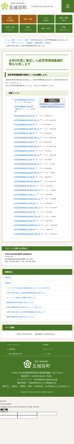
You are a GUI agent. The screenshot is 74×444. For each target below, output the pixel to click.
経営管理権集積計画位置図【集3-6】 (27, 155)
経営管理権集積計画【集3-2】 (25, 116)
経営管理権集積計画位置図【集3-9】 (27, 181)
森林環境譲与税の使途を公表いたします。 (21, 302)
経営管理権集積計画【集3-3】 (25, 124)
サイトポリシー (14, 345)
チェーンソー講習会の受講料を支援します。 (21, 297)
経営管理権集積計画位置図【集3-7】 (27, 164)
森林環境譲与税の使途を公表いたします (20, 317)
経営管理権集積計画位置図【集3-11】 (28, 199)
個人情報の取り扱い (16, 354)
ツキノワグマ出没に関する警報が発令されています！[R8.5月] (27, 288)
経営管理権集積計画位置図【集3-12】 (28, 207)
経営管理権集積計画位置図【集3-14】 (28, 225)
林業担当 (8, 272)
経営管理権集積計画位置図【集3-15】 (28, 234)
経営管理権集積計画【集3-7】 (25, 159)
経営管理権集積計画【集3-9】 (25, 177)
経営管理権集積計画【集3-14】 (25, 221)
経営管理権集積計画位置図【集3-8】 (27, 172)
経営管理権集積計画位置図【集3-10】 (28, 190)
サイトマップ (48, 349)
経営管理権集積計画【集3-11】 (25, 194)
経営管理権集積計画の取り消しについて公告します (24, 307)
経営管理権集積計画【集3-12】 (25, 203)
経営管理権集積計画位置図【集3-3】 (27, 129)
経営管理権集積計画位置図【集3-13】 (28, 216)
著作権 (46, 345)
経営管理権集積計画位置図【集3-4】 (27, 137)
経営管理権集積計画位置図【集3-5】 (27, 146)
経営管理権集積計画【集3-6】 (25, 151)
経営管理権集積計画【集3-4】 (25, 133)
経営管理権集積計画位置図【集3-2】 (27, 120)
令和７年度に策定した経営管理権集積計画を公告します (25, 312)
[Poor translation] (5, 410)
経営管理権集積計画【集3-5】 (25, 142)
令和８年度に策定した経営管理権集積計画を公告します (25, 293)
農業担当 (8, 277)
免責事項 (12, 349)
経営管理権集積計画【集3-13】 (25, 212)
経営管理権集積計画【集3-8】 (25, 168)
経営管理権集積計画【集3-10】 (25, 186)
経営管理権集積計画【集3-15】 (25, 229)
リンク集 (47, 354)
